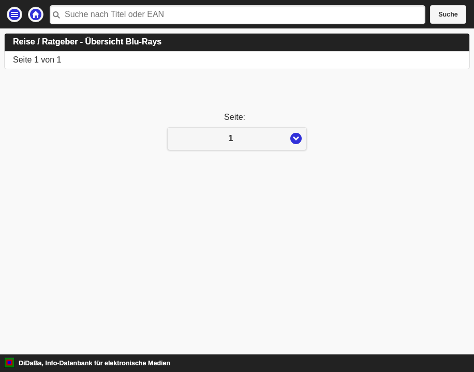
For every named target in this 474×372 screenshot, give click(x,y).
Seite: (237, 117)
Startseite (35, 14)
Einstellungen (14, 14)
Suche (448, 14)
